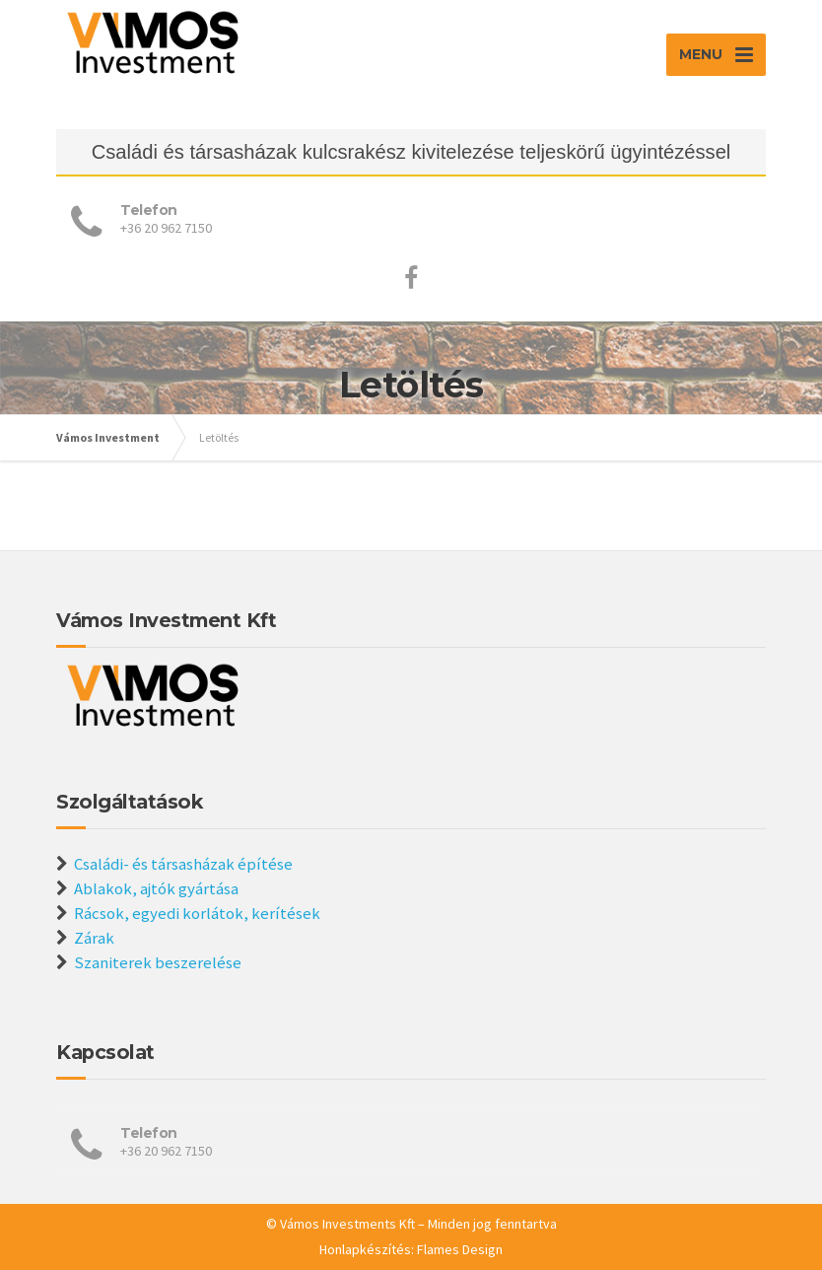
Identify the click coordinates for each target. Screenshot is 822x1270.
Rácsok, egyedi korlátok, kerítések (197, 913)
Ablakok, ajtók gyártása (156, 888)
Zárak (94, 938)
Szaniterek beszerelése (157, 962)
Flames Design (460, 1249)
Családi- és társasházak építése (183, 864)
